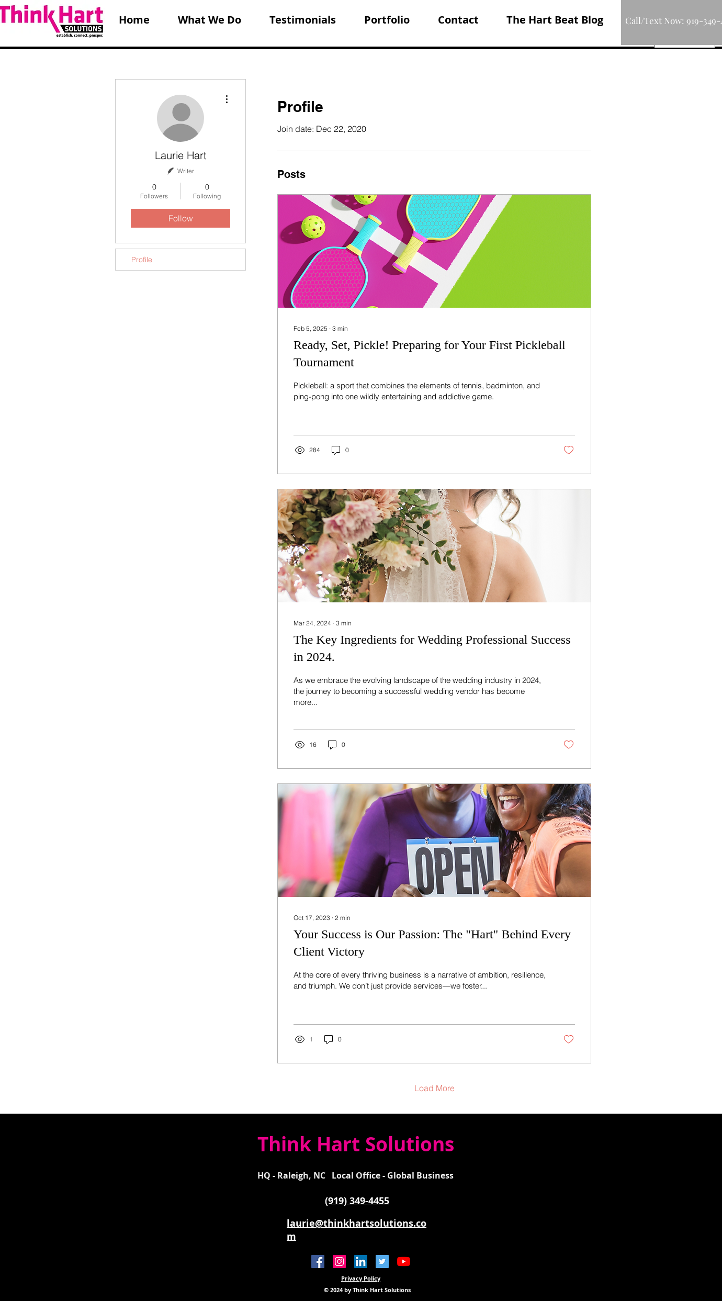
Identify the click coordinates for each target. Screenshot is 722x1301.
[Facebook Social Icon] (317, 1261)
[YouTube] (403, 1261)
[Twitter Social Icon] (382, 1261)
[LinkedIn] (360, 1261)
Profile (141, 259)
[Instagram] (339, 1261)
